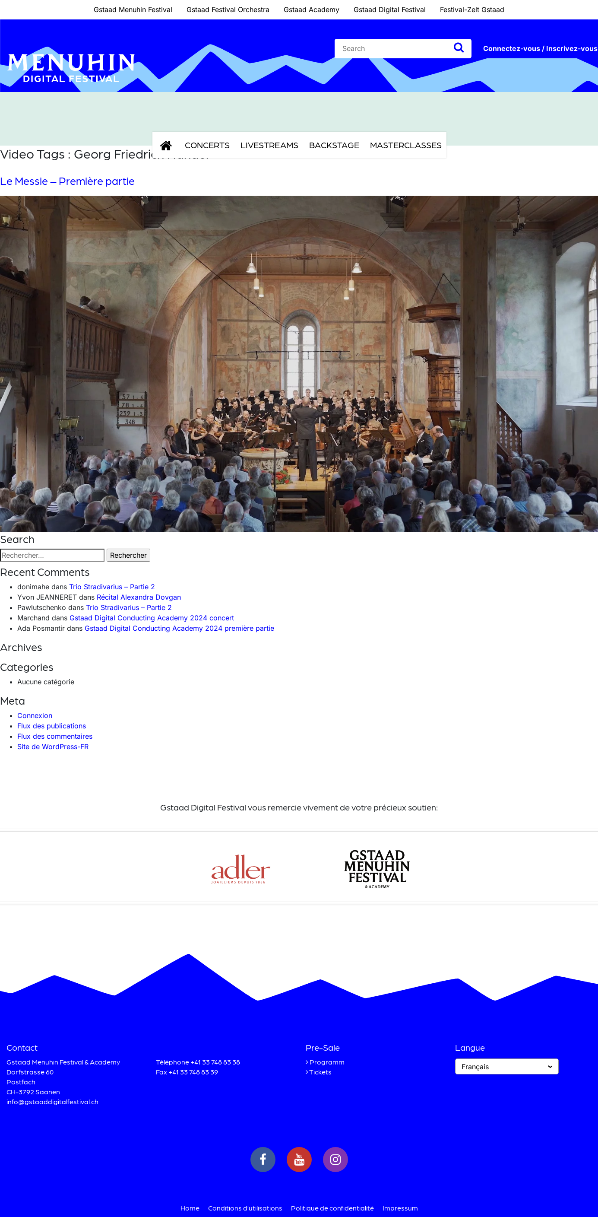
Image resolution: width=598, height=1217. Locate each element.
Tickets (320, 1071)
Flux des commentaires (54, 736)
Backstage (334, 144)
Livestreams (269, 144)
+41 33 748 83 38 (215, 1061)
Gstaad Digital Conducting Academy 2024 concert (152, 617)
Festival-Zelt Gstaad (472, 9)
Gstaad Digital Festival (390, 9)
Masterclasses (406, 144)
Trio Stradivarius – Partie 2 (112, 586)
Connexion (34, 715)
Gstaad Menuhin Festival (133, 9)
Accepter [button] (451, 1199)
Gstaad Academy (311, 9)
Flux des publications (51, 725)
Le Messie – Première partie (67, 180)
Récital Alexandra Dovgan (139, 597)
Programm (327, 1061)
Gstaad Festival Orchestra (228, 9)
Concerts (207, 144)
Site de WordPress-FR (53, 746)
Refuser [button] (519, 1199)
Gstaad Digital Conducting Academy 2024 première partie (179, 628)
